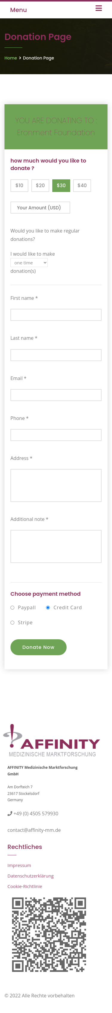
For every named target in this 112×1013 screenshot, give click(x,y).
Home (10, 58)
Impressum (19, 865)
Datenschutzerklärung (30, 876)
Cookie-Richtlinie (24, 886)
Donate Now (38, 647)
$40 (82, 185)
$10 (19, 185)
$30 (61, 185)
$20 (40, 185)
